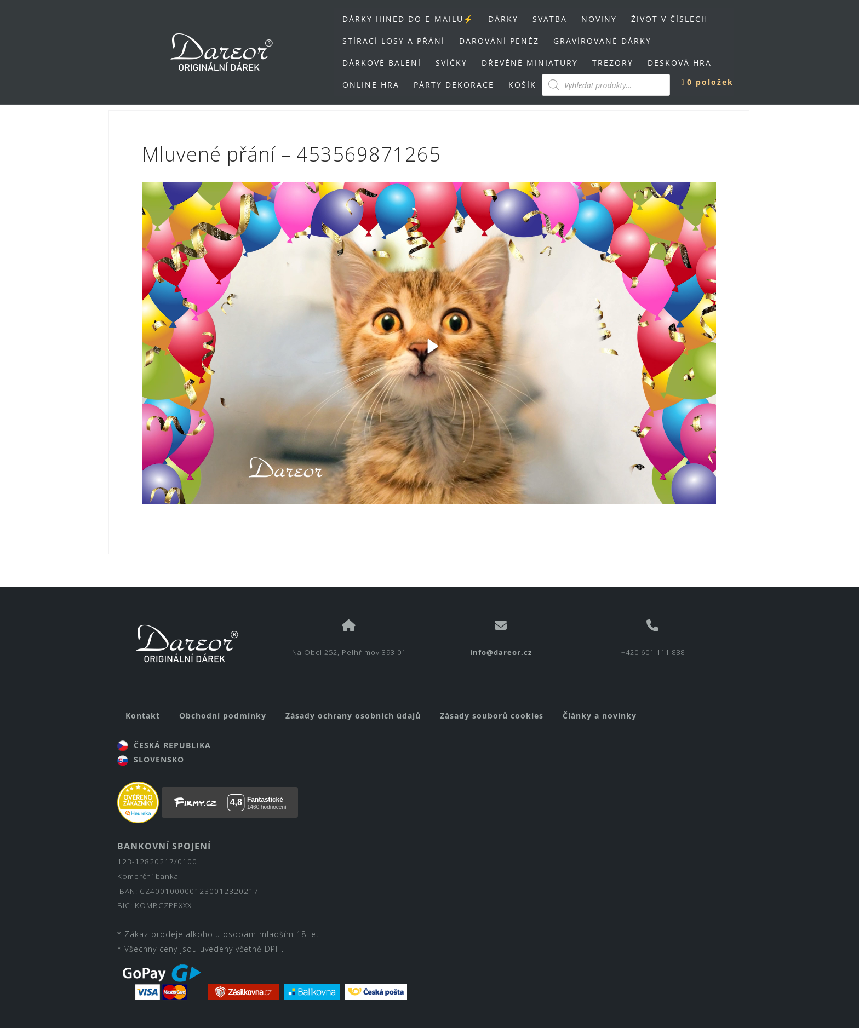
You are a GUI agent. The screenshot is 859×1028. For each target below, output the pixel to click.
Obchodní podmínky (222, 715)
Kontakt (142, 715)
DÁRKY (503, 19)
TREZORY (612, 63)
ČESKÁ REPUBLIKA (164, 745)
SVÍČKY (451, 63)
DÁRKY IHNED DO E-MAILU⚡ (408, 19)
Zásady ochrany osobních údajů (353, 715)
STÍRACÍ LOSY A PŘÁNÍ (393, 41)
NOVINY (599, 19)
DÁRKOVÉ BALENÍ (381, 63)
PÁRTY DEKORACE (454, 84)
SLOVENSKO (150, 759)
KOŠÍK (522, 84)
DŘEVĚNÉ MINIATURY (530, 63)
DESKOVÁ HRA (680, 63)
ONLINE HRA (370, 84)
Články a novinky (600, 715)
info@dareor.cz (501, 652)
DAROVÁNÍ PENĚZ (499, 41)
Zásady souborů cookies (491, 715)
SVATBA (549, 19)
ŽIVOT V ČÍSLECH (669, 19)
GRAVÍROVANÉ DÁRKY (602, 41)
